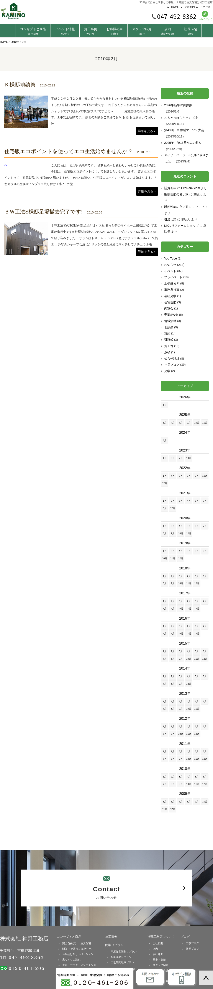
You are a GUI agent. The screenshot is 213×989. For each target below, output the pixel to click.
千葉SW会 (171, 314)
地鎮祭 (168, 327)
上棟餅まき (171, 283)
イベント (170, 271)
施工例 (168, 346)
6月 (188, 476)
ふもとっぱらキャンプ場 (181, 117)
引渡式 (168, 339)
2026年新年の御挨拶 (178, 105)
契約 (167, 333)
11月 (204, 422)
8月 (164, 508)
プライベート (173, 277)
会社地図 (158, 954)
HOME (175, 6)
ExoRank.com (190, 188)
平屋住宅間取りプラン (124, 951)
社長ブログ (171, 364)
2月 (172, 500)
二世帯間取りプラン (122, 962)
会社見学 (170, 296)
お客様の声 (114, 31)
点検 (167, 352)
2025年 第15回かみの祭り (183, 142)
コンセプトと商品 (69, 936)
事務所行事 (171, 289)
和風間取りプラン (121, 957)
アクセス (205, 6)
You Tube (170, 258)
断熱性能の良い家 (176, 194)
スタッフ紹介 (142, 31)
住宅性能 (170, 302)
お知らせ (170, 264)
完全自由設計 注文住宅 (76, 943)
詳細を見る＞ (147, 131)
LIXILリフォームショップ (181, 225)
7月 (180, 422)
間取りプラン (114, 945)
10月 (196, 422)
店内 (168, 31)
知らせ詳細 (171, 358)
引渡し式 (170, 219)
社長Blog (190, 31)
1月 (164, 405)
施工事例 (90, 31)
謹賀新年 (170, 188)
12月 (164, 483)
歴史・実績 (159, 959)
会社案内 (189, 6)
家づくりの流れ (71, 959)
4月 (172, 422)
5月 (164, 440)
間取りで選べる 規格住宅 (77, 948)
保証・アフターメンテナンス (79, 965)
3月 (172, 458)
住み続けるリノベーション (77, 954)
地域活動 (170, 321)
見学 (167, 371)
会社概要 (158, 943)
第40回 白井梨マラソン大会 (184, 130)
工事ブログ (192, 943)
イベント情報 (65, 31)
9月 (188, 422)
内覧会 (168, 308)
